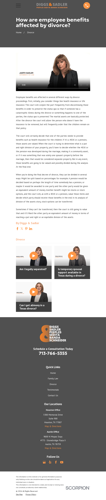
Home (53, 373)
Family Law (53, 378)
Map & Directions (53, 426)
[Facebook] (55, 462)
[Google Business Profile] (44, 462)
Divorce (53, 384)
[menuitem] (19, 494)
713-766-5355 (53, 353)
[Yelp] (50, 462)
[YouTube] (61, 462)
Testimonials (53, 389)
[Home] (52, 5)
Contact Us (53, 395)
